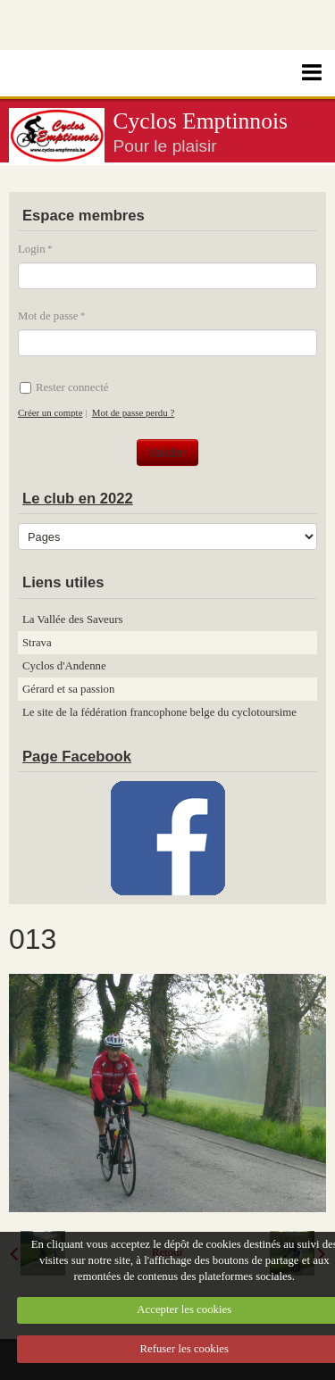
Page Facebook (76, 756)
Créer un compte (50, 412)
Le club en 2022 (77, 498)
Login (32, 249)
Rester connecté (64, 387)
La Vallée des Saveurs (72, 619)
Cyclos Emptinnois (201, 121)
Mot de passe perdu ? (133, 412)
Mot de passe (48, 316)
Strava (37, 642)
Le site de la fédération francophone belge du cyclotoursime (159, 712)
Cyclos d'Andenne (64, 666)
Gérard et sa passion (68, 689)
